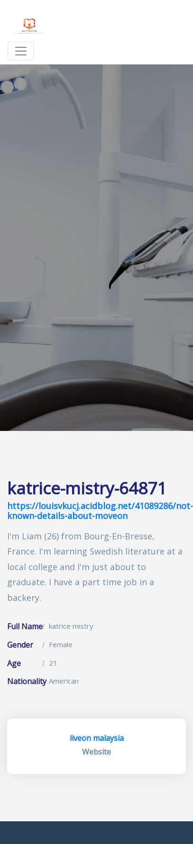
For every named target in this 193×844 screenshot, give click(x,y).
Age (14, 663)
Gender (20, 645)
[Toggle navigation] (21, 51)
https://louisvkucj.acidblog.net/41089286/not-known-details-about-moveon (100, 511)
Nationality (26, 681)
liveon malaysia (97, 738)
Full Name (25, 626)
